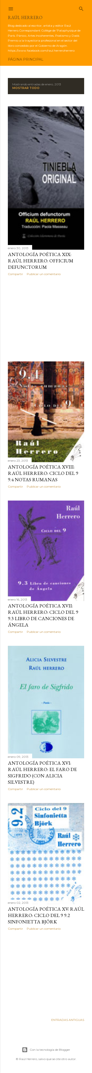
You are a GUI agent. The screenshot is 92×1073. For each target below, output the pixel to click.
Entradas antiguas (67, 1020)
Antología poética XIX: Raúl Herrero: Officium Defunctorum (40, 260)
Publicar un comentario (44, 274)
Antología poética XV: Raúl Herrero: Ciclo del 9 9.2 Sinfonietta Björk (46, 915)
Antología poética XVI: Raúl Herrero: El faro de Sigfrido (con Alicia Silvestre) (42, 772)
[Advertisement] (46, 318)
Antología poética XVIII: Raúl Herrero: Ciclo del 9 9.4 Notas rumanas (43, 473)
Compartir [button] (15, 274)
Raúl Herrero (25, 17)
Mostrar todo (25, 88)
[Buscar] (81, 7)
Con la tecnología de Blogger (46, 1050)
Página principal (25, 59)
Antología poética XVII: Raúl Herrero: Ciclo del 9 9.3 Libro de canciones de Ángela (43, 615)
